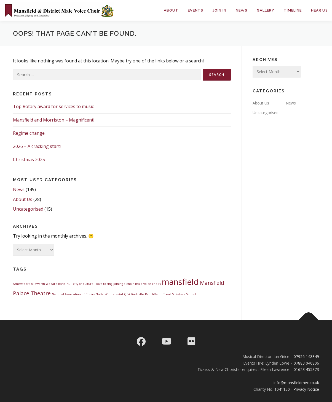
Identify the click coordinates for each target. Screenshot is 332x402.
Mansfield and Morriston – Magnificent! (53, 120)
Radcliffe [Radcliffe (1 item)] (137, 294)
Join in (219, 10)
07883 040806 (306, 363)
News (241, 10)
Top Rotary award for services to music (53, 106)
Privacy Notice (306, 389)
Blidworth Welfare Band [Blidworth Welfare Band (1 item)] (48, 284)
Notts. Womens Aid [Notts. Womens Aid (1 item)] (109, 294)
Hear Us (319, 10)
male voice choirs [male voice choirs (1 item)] (148, 284)
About (171, 10)
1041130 (282, 389)
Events (195, 10)
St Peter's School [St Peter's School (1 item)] (184, 294)
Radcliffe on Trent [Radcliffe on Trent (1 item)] (158, 294)
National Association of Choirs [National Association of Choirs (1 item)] (73, 294)
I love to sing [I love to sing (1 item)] (103, 284)
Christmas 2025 (29, 159)
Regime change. (29, 133)
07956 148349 (306, 356)
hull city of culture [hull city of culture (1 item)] (80, 284)
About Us (22, 199)
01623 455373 (306, 369)
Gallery (265, 10)
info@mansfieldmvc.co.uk (296, 382)
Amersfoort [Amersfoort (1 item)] (21, 284)
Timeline (293, 10)
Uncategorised (28, 209)
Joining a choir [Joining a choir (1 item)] (123, 284)
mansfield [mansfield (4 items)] (180, 281)
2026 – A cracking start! (37, 146)
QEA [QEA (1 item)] (127, 294)
